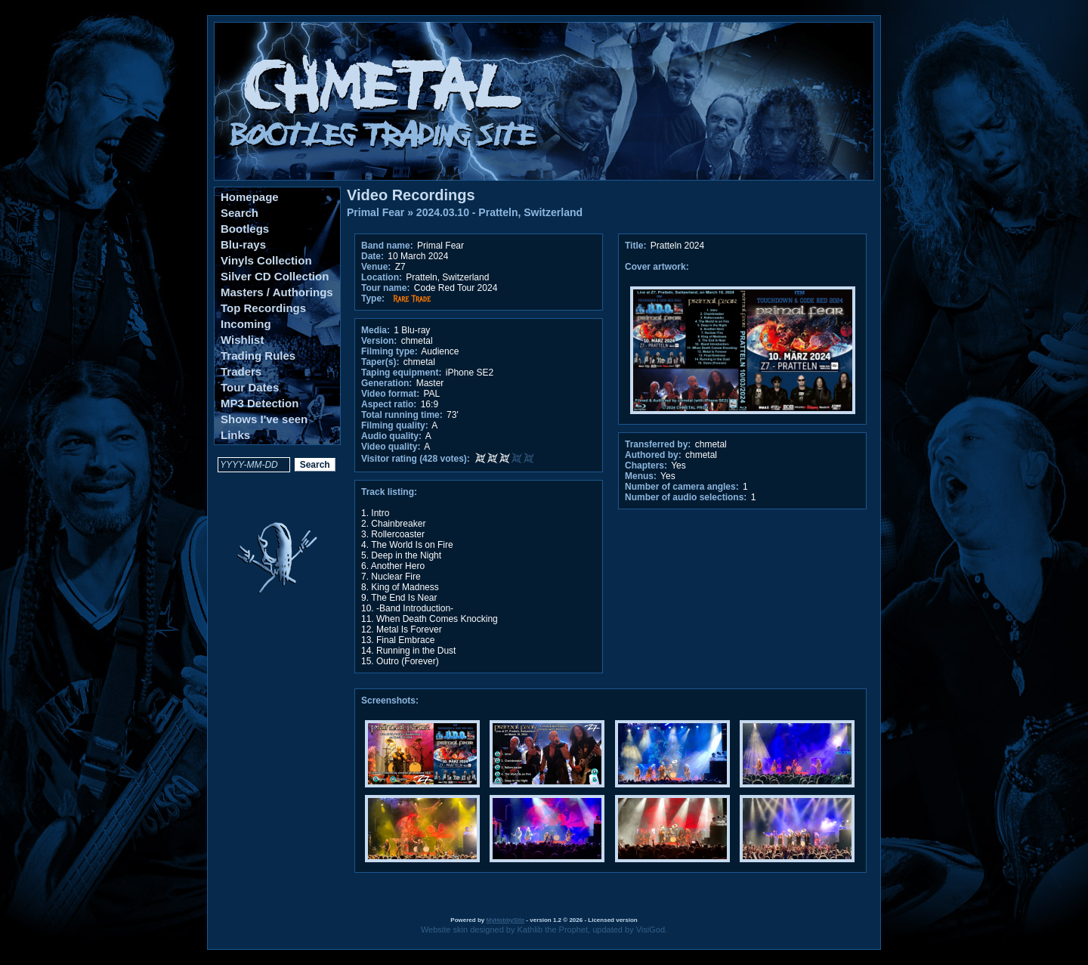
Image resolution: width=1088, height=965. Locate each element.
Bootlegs (245, 228)
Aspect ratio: (388, 404)
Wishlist (242, 339)
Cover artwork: (657, 266)
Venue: (376, 266)
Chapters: (646, 465)
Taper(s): (380, 362)
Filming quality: (394, 425)
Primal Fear (375, 212)
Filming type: (389, 351)
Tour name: (385, 288)
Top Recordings (263, 308)
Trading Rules (258, 355)
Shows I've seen (264, 419)
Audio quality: (391, 436)
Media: (375, 330)
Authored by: (653, 455)
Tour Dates (250, 387)
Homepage (250, 196)
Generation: (386, 383)
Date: (372, 256)
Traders (241, 371)
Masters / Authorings (277, 292)
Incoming (246, 323)
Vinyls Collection (266, 260)
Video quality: (390, 446)
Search (239, 212)
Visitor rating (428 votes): (415, 458)
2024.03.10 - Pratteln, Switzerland (499, 212)
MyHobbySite (505, 920)
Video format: (390, 393)
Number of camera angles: (682, 486)
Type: (373, 298)
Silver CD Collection (275, 276)
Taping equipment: (401, 372)
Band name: (387, 245)
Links (235, 434)
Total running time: (402, 415)
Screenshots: (390, 700)
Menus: (641, 476)
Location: (381, 277)
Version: (379, 341)
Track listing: (389, 492)
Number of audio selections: (685, 497)
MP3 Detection (259, 403)
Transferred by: (658, 444)
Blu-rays (243, 244)
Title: (637, 245)
